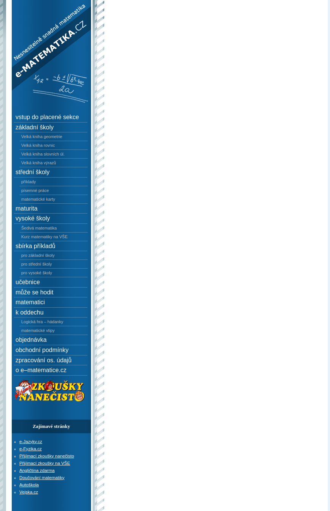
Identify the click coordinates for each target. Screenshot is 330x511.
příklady (28, 181)
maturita (27, 208)
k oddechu (30, 312)
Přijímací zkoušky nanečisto (46, 455)
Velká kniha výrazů (38, 162)
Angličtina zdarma (37, 470)
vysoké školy (33, 218)
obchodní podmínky (42, 350)
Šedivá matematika (39, 228)
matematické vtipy (38, 330)
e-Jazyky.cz (30, 441)
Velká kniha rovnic (38, 145)
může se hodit (34, 292)
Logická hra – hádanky (42, 321)
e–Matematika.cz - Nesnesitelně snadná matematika (46, 17)
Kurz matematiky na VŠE (44, 236)
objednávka (31, 339)
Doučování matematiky (41, 477)
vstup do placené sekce (47, 117)
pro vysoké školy (36, 272)
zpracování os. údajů (44, 360)
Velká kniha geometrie (41, 136)
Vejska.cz (28, 491)
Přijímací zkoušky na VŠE (44, 463)
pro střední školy (36, 264)
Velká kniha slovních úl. (42, 154)
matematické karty (38, 199)
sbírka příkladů (35, 246)
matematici (30, 302)
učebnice (28, 282)
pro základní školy (38, 255)
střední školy (33, 172)
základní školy (35, 127)
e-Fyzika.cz (30, 448)
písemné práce (35, 190)
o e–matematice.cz (41, 370)
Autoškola (29, 484)
